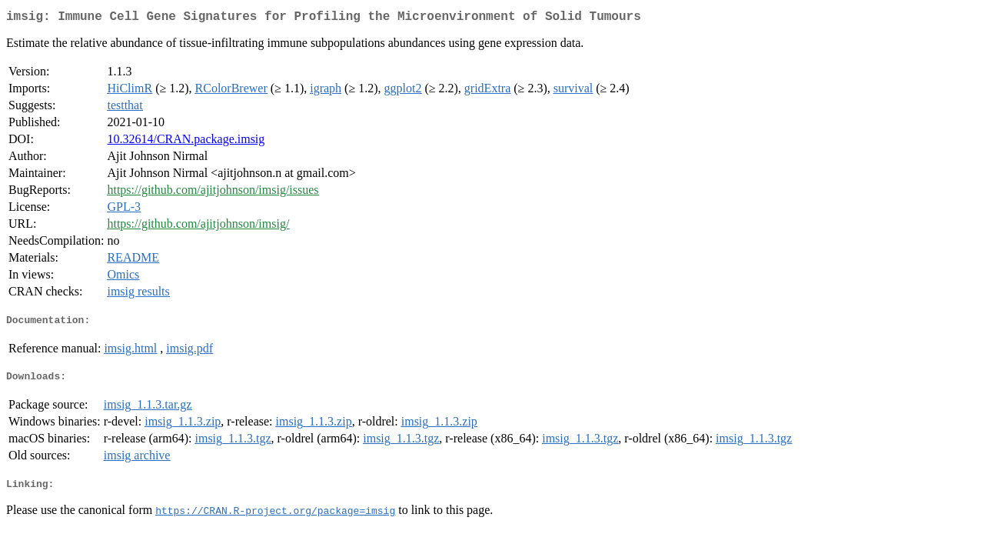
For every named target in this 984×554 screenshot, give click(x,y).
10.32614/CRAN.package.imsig (185, 142)
